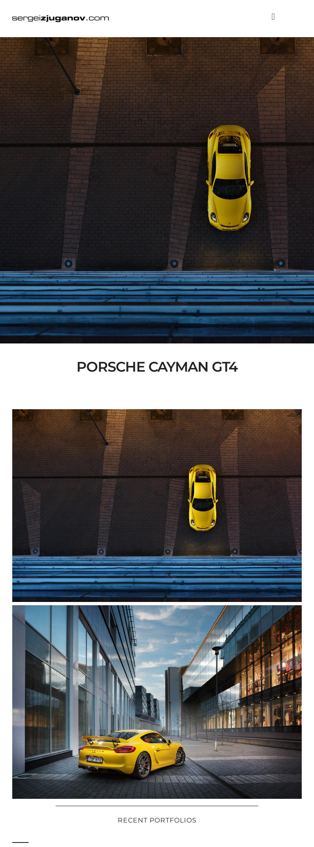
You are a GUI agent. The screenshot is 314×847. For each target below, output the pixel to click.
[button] (273, 16)
